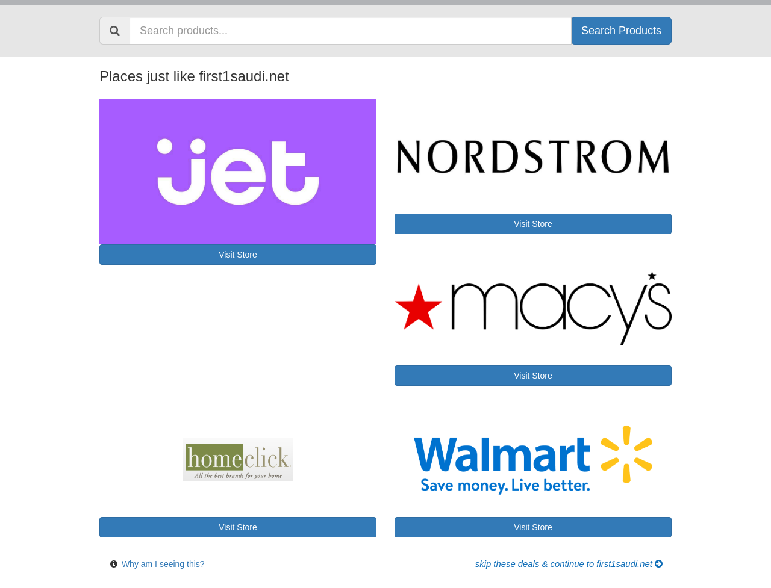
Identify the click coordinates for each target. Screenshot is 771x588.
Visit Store (238, 254)
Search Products (621, 31)
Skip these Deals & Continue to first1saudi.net (569, 564)
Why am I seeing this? (163, 564)
